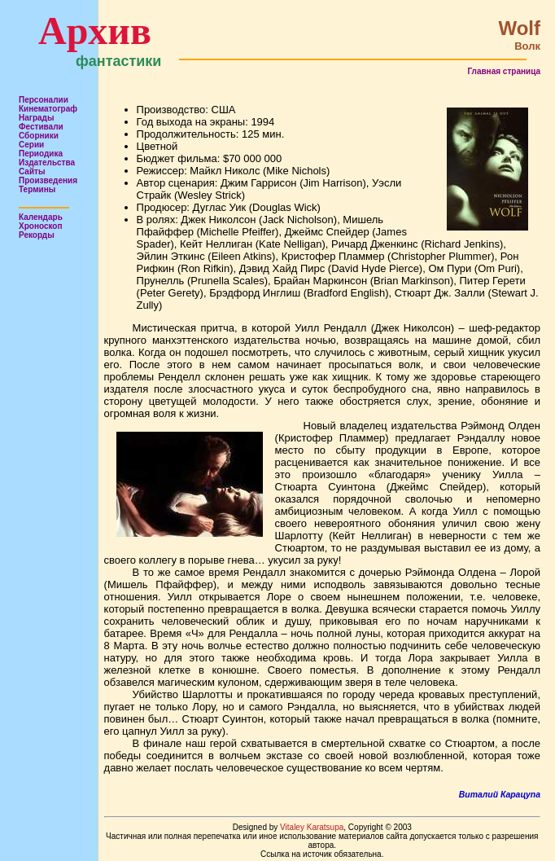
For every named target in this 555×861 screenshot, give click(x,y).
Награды (37, 117)
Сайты (32, 171)
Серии (31, 144)
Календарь (41, 217)
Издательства (47, 162)
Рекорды (37, 235)
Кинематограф (48, 108)
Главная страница (503, 71)
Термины (37, 189)
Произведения (48, 180)
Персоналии (43, 99)
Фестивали (41, 126)
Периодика (41, 153)
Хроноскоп (41, 226)
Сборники (39, 135)
